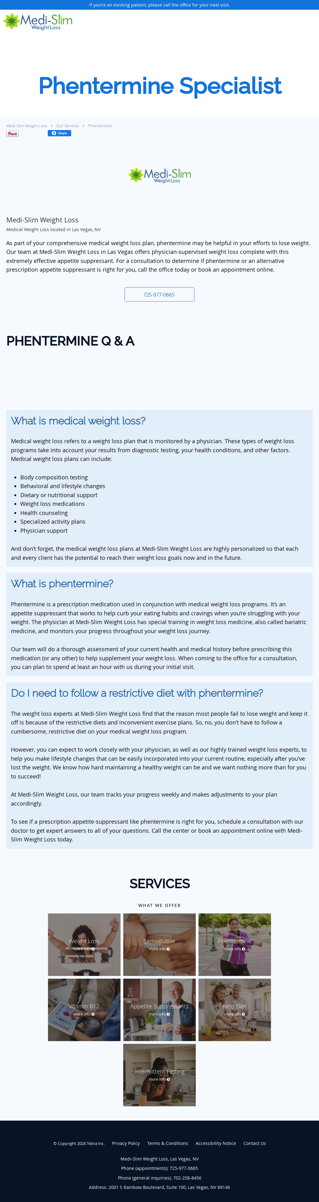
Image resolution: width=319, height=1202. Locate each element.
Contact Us (254, 1143)
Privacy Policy (126, 1143)
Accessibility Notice (216, 1143)
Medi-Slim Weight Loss (26, 125)
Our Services (67, 125)
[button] (159, 294)
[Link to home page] (36, 21)
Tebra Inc (95, 1143)
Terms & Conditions (167, 1143)
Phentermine (100, 125)
